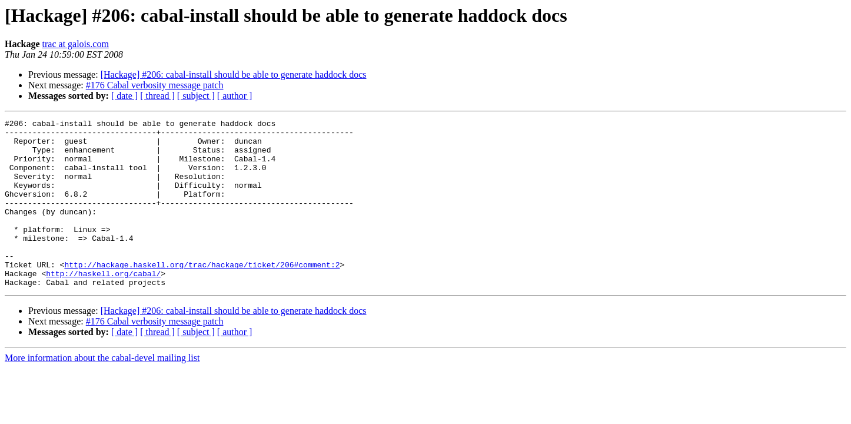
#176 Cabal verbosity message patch (155, 85)
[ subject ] (196, 96)
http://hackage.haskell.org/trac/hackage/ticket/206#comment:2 (202, 294)
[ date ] (124, 96)
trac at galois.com (75, 44)
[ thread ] (157, 96)
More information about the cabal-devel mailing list (102, 391)
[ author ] (234, 96)
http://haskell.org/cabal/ (103, 305)
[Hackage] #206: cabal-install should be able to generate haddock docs (234, 74)
